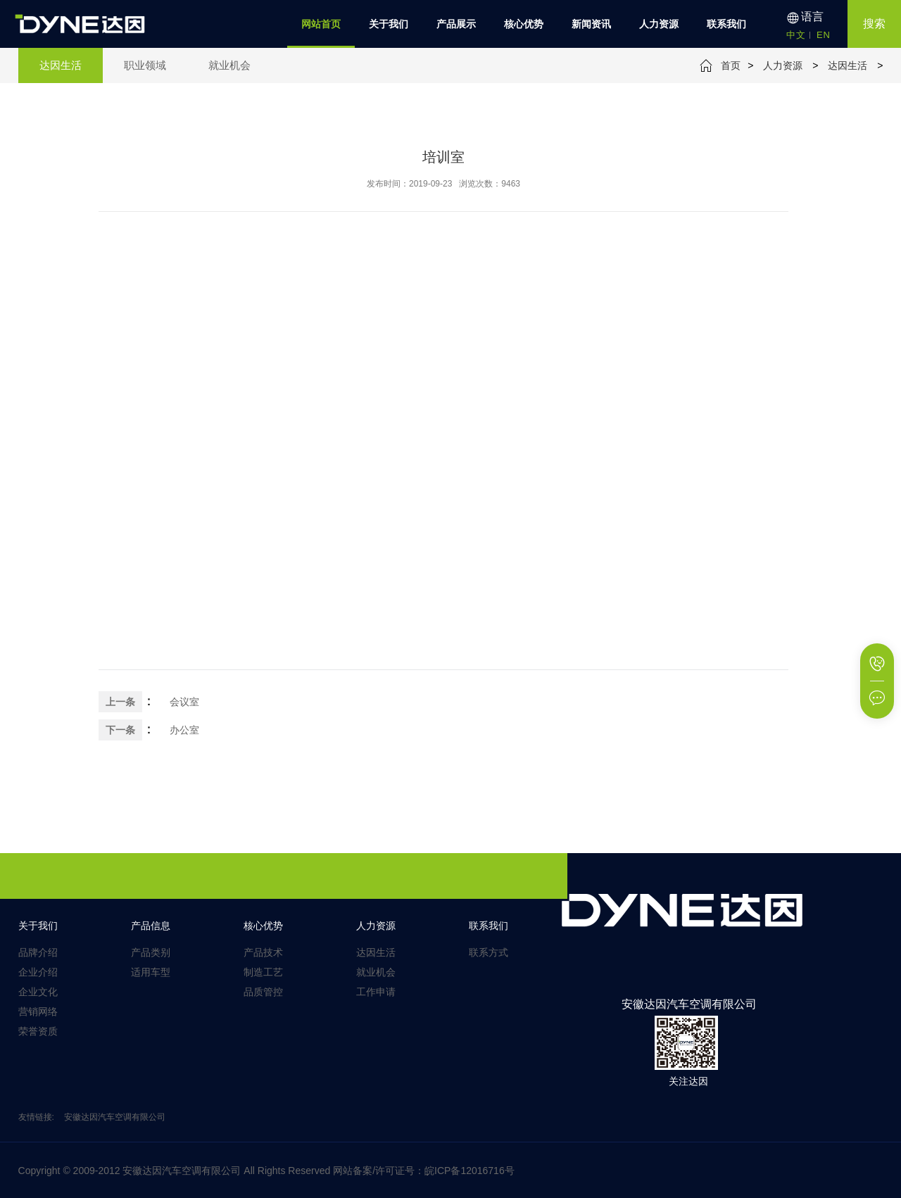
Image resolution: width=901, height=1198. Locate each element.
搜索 (874, 24)
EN (824, 35)
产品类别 (150, 952)
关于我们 (388, 24)
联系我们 (726, 24)
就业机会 (376, 972)
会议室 (184, 701)
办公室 (184, 730)
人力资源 (659, 24)
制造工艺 (263, 972)
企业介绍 (38, 972)
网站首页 (321, 24)
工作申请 (376, 991)
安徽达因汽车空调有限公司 (114, 1117)
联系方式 (488, 952)
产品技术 (263, 952)
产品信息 (150, 925)
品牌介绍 (38, 952)
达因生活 (847, 65)
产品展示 (456, 24)
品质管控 (263, 991)
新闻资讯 (591, 24)
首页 (731, 65)
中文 (796, 35)
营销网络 (38, 1011)
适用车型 (150, 972)
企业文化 (38, 991)
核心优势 (523, 24)
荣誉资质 (38, 1031)
